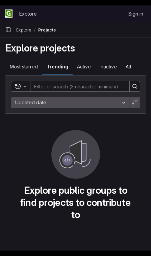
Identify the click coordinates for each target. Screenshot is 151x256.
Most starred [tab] (24, 66)
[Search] (76, 86)
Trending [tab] (57, 66)
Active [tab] (84, 66)
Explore (28, 14)
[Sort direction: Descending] (134, 102)
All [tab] (128, 66)
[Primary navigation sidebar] (8, 29)
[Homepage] (9, 13)
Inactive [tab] (108, 66)
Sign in (135, 14)
